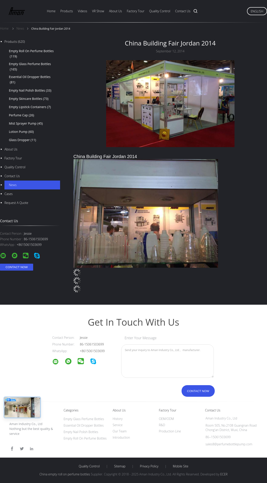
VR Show (98, 11)
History (118, 419)
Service (118, 425)
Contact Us (182, 11)
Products (66, 11)
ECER (223, 474)
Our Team (120, 431)
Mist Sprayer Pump (26, 123)
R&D (162, 425)
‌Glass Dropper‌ (22, 140)
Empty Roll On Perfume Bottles (31, 54)
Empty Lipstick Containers (30, 107)
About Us (115, 11)
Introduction (121, 437)
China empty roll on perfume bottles (64, 474)
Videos (82, 11)
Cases (8, 194)
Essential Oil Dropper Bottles (30, 80)
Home (51, 11)
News (12, 185)
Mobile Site (180, 466)
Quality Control (159, 11)
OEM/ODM (166, 419)
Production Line (170, 431)
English (257, 11)
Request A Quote (16, 203)
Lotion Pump (21, 131)
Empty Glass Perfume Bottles (30, 67)
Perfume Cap (21, 115)
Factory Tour (135, 11)
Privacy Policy (149, 466)
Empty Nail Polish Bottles (30, 90)
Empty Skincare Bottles (29, 98)
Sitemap (119, 466)
